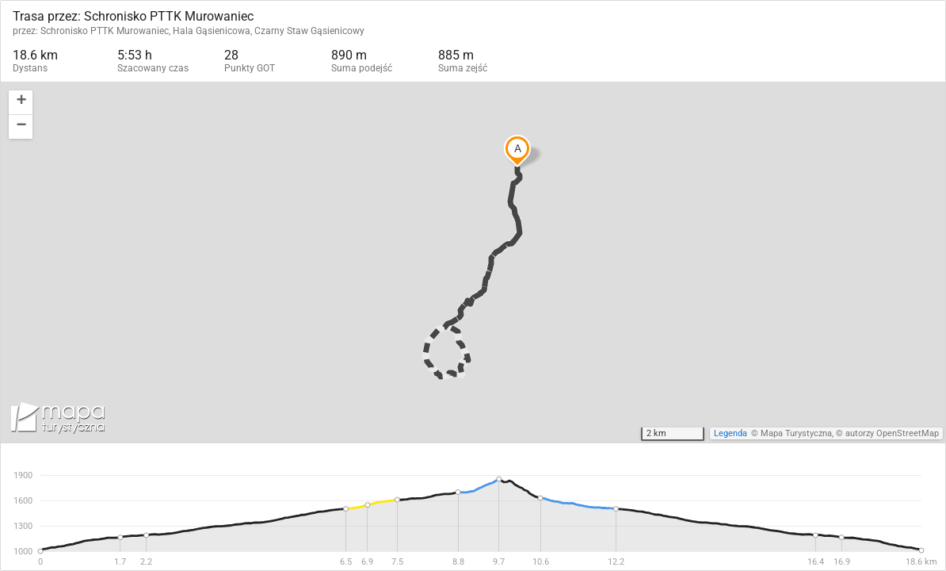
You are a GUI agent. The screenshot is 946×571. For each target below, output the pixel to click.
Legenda (730, 433)
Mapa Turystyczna (796, 433)
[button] (20, 102)
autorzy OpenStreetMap (892, 433)
